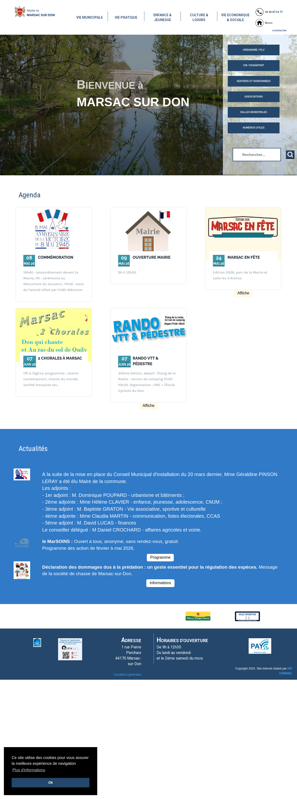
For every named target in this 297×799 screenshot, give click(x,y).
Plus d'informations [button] (28, 770)
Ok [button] (50, 782)
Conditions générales (127, 674)
